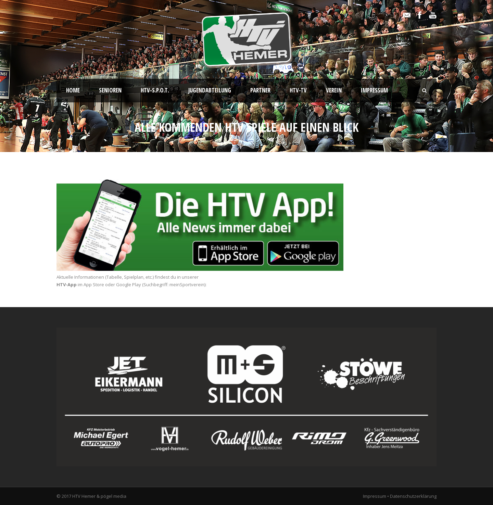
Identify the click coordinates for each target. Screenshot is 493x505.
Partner (260, 90)
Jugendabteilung (209, 90)
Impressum (374, 90)
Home (73, 90)
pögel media (113, 496)
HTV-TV (298, 90)
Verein (334, 90)
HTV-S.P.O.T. (155, 90)
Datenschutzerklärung (413, 496)
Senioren (110, 90)
